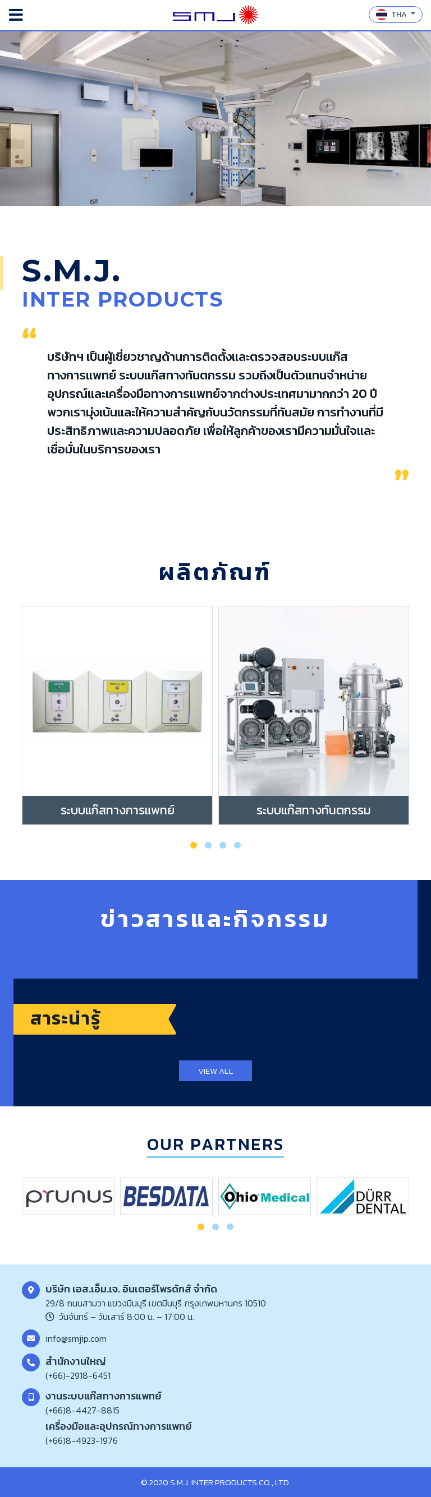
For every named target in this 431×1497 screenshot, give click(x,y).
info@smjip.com (76, 1338)
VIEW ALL (215, 1070)
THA (392, 14)
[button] (193, 845)
